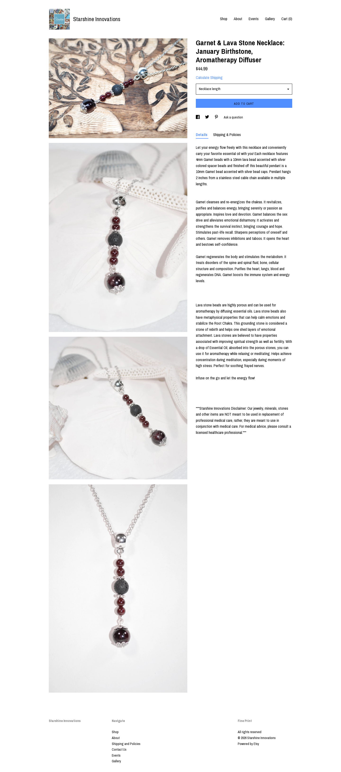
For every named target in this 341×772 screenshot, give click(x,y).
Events (254, 18)
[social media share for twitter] (207, 117)
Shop (223, 18)
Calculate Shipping (209, 77)
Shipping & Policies (227, 134)
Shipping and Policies (126, 744)
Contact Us (119, 749)
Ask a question (233, 117)
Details (202, 134)
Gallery (270, 18)
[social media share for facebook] (198, 117)
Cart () (286, 18)
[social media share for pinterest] (217, 117)
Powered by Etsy (248, 744)
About (238, 18)
